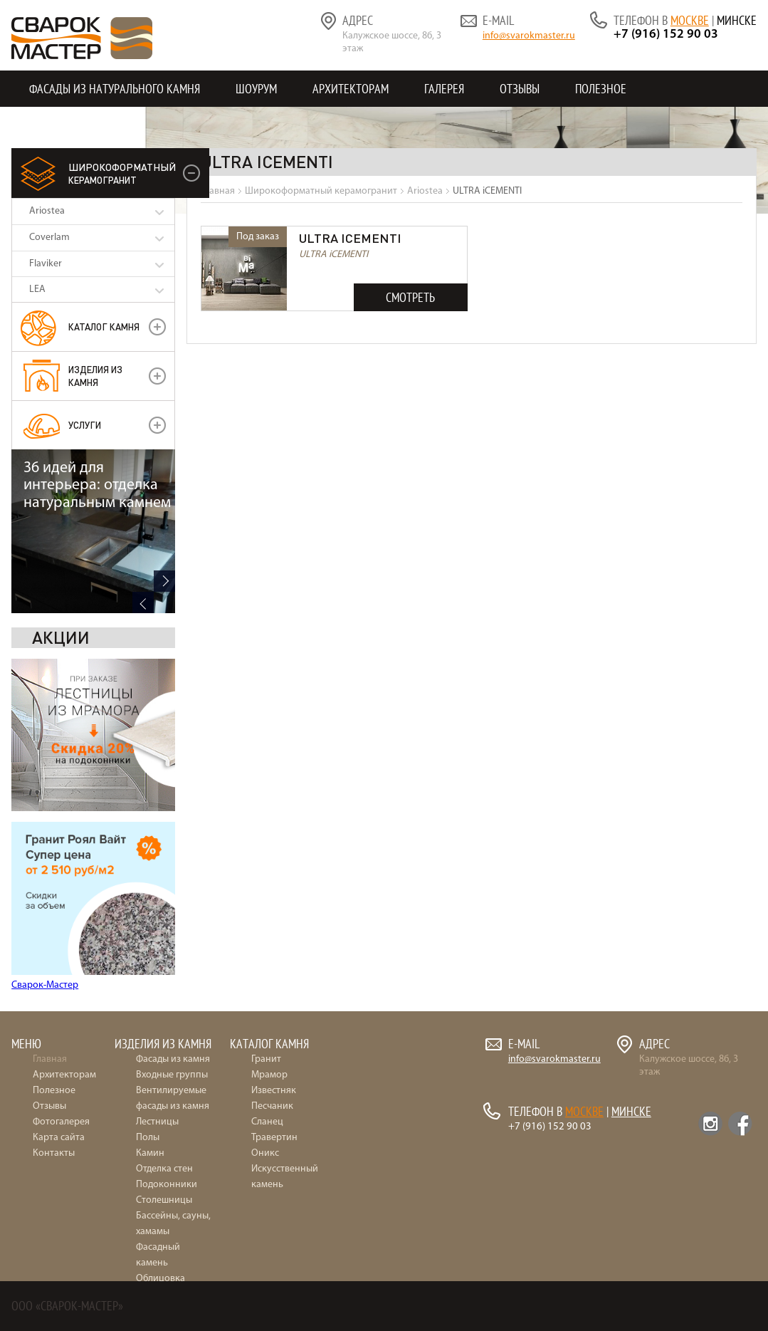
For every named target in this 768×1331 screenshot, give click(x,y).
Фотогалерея (61, 1122)
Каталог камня (104, 326)
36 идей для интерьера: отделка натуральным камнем (97, 868)
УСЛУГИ (84, 425)
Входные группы (172, 1075)
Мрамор (269, 1075)
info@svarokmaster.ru (529, 36)
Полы (147, 1137)
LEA (37, 289)
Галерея (444, 88)
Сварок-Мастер (44, 821)
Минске (737, 20)
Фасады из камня (173, 1059)
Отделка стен (164, 1169)
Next (164, 964)
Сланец (267, 1122)
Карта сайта (59, 1137)
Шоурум (256, 88)
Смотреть (410, 297)
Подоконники (166, 1184)
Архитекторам (350, 88)
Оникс (265, 1153)
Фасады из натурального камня (114, 88)
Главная (50, 1059)
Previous (143, 985)
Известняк (273, 1090)
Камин (150, 1153)
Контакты (55, 125)
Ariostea (47, 211)
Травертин (274, 1137)
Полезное (600, 88)
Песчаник (272, 1106)
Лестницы (157, 1122)
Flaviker (45, 264)
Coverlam (49, 237)
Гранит (266, 1059)
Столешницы (164, 1200)
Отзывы (520, 88)
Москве (689, 20)
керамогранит (122, 173)
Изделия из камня (95, 375)
